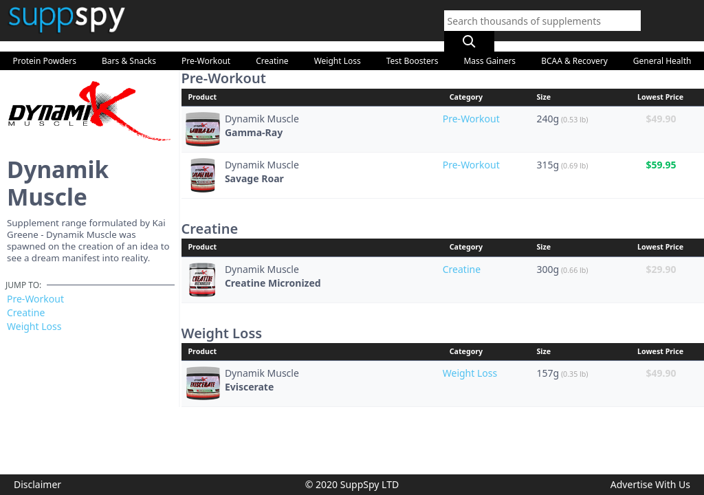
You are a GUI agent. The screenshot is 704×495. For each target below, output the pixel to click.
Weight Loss (337, 47)
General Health (662, 47)
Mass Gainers (489, 47)
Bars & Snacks (129, 47)
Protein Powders (45, 47)
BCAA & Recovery (574, 47)
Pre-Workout (206, 47)
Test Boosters (412, 47)
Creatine (272, 47)
